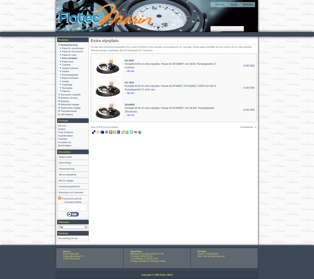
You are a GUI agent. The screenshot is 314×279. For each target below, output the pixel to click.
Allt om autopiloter (67, 174)
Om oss (62, 125)
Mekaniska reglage (70, 104)
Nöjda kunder (65, 157)
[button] (232, 4)
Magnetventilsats (70, 78)
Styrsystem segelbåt (71, 94)
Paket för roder (69, 55)
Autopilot (64, 101)
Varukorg (63, 233)
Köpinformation (65, 135)
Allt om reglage (66, 180)
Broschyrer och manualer (71, 192)
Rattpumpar (67, 61)
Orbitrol (65, 71)
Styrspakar (67, 88)
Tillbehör (66, 91)
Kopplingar (67, 84)
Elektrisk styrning (69, 98)
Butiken (62, 129)
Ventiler (65, 81)
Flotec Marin (166, 275)
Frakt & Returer (65, 132)
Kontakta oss (64, 142)
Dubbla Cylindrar (70, 68)
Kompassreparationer (69, 186)
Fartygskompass (69, 111)
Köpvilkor (62, 139)
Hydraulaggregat (70, 75)
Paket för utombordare (73, 48)
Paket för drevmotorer (72, 51)
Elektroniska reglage (71, 108)
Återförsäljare (64, 145)
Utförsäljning (67, 114)
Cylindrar (66, 65)
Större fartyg (65, 163)
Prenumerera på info (70, 198)
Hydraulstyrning (66, 169)
